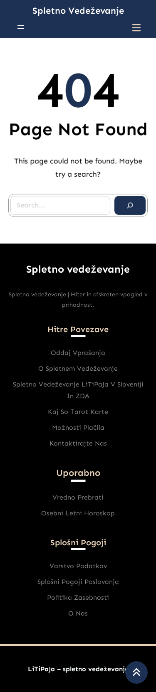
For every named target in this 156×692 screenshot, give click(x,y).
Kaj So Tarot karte (78, 412)
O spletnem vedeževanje (78, 368)
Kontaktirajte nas (78, 443)
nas (82, 613)
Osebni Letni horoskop (78, 513)
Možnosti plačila (78, 427)
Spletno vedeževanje (78, 10)
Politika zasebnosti (78, 597)
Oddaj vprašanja (78, 353)
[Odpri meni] (21, 27)
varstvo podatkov (78, 566)
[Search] (129, 204)
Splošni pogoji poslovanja (78, 582)
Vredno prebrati (78, 497)
